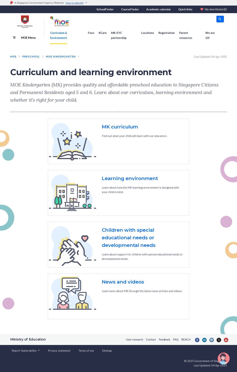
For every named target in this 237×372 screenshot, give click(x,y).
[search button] (220, 19)
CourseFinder (130, 9)
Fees (91, 32)
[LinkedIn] (204, 340)
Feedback (164, 339)
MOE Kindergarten (61, 56)
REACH (186, 339)
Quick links (185, 9)
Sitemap (107, 350)
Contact (151, 339)
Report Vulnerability (26, 350)
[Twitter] (219, 340)
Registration (166, 32)
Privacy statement (59, 350)
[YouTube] (226, 340)
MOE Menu (24, 37)
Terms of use (86, 350)
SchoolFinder (105, 9)
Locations (147, 32)
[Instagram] (211, 340)
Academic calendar (158, 9)
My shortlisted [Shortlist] (213, 9)
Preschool (31, 56)
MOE (13, 56)
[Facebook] (197, 340)
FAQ (175, 339)
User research (134, 339)
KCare (103, 32)
